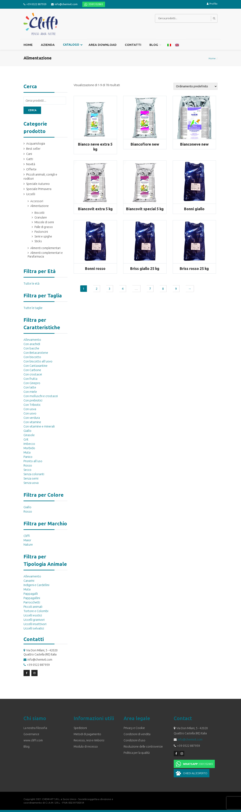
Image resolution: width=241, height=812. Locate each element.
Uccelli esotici (33, 615)
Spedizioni (80, 728)
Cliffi (27, 536)
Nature (28, 544)
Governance (31, 734)
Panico (28, 456)
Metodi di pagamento (87, 734)
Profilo (212, 3)
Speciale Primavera (38, 189)
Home (212, 58)
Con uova (30, 409)
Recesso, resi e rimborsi (89, 740)
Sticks (38, 241)
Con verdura (32, 417)
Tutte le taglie (33, 308)
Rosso (28, 465)
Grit (26, 439)
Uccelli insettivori (35, 624)
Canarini (29, 580)
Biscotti (39, 212)
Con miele (30, 391)
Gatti (29, 159)
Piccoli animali (33, 606)
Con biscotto (32, 357)
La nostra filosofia (35, 728)
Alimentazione (39, 206)
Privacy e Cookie (134, 728)
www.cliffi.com (33, 740)
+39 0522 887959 (36, 4)
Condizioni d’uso (134, 740)
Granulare (40, 217)
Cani (29, 154)
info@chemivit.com (66, 4)
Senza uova (31, 482)
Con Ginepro (32, 383)
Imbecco (29, 443)
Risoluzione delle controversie (143, 746)
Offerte (31, 169)
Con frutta (30, 378)
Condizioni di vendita (137, 734)
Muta (27, 452)
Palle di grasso (43, 227)
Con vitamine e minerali (39, 426)
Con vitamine (32, 422)
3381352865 (96, 4)
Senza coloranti (34, 474)
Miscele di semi (44, 222)
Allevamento (32, 339)
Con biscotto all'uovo (38, 361)
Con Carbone (32, 370)
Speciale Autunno (38, 183)
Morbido (29, 448)
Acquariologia (35, 143)
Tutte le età (31, 283)
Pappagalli (31, 593)
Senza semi (31, 478)
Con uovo (30, 413)
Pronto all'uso (33, 461)
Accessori (36, 201)
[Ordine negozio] (195, 86)
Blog (27, 746)
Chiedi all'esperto (195, 773)
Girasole (29, 435)
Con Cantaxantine (35, 365)
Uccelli (30, 194)
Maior (27, 540)
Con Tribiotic (32, 404)
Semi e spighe (43, 236)
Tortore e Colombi (36, 611)
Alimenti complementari (45, 248)
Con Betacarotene (36, 352)
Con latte (30, 387)
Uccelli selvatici (34, 628)
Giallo (27, 430)
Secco (27, 469)
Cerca (32, 110)
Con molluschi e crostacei (41, 396)
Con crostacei (33, 374)
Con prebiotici (33, 400)
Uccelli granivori (34, 619)
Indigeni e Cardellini (36, 585)
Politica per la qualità (137, 752)
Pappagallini (32, 598)
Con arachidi (32, 344)
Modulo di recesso (86, 746)
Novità (30, 164)
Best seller (33, 148)
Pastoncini (41, 231)
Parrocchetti (32, 602)
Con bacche (31, 348)
